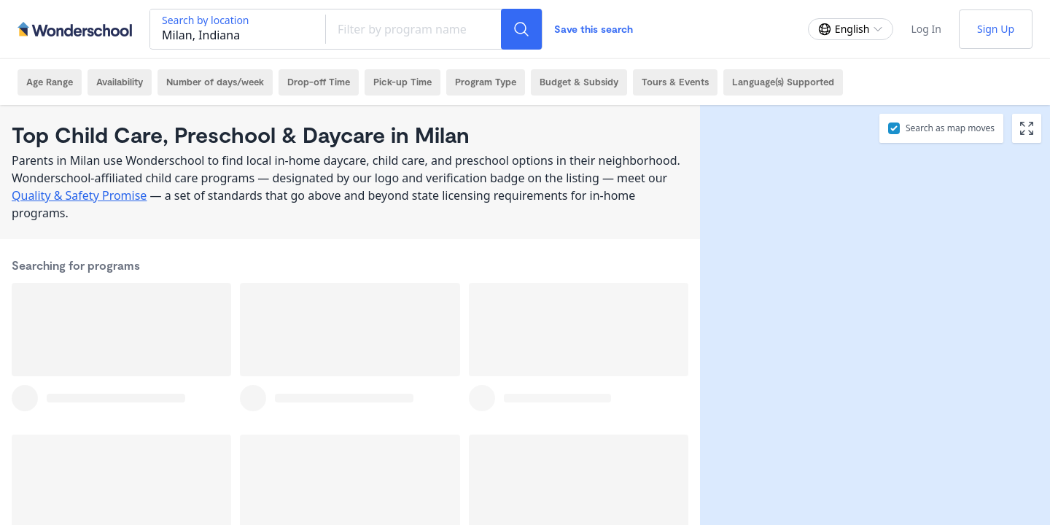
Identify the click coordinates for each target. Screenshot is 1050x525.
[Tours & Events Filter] (675, 82)
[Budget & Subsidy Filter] (579, 82)
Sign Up (995, 29)
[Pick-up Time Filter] (402, 82)
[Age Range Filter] (50, 82)
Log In (926, 29)
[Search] (521, 29)
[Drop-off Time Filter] (319, 82)
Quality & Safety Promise (79, 195)
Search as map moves (950, 128)
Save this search (593, 29)
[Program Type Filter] (485, 82)
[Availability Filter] (120, 82)
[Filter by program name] (413, 29)
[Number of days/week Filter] (215, 82)
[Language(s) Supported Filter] (783, 82)
